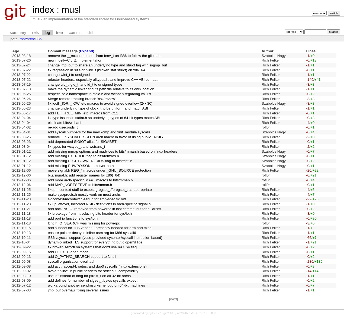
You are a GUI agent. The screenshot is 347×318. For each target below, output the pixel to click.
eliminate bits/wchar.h (65, 123)
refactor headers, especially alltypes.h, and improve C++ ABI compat (103, 80)
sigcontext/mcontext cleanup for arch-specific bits (87, 199)
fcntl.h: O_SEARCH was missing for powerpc (84, 223)
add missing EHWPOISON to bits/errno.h (81, 166)
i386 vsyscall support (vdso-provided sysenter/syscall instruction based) (105, 238)
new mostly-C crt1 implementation (75, 60)
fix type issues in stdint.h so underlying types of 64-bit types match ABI (104, 118)
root (23, 39)
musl (71, 10)
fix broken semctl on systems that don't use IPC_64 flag (92, 247)
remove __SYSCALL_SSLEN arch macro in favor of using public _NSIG (105, 137)
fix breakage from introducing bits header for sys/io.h (90, 213)
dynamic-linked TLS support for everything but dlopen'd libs (95, 242)
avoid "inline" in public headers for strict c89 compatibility (93, 271)
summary (18, 32)
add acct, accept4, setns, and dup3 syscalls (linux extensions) (97, 266)
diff (90, 32)
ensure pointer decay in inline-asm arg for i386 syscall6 (92, 233)
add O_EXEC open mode (68, 252)
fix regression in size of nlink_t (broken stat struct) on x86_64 (96, 70)
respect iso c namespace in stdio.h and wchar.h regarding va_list (99, 94)
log (47, 32)
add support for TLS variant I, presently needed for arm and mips (99, 228)
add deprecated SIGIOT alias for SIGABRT (82, 142)
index (43, 10)
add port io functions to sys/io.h (73, 218)
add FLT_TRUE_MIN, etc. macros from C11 (83, 113)
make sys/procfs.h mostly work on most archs (84, 194)
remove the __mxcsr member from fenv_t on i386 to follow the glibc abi (104, 56)
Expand (86, 51)
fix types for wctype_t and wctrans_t (76, 146)
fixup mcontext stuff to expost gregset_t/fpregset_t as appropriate (100, 190)
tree (59, 32)
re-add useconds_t (63, 127)
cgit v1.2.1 (155, 313)
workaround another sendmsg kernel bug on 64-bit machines (96, 285)
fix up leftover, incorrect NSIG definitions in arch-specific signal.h (99, 204)
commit (75, 32)
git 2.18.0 (169, 313)
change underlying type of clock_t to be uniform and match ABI (98, 108)
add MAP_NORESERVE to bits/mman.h (80, 185)
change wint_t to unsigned (69, 75)
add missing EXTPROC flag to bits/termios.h (83, 156)
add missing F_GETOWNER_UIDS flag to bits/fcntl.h (90, 161)
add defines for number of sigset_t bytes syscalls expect (92, 280)
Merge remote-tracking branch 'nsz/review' (81, 99)
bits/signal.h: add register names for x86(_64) (84, 175)
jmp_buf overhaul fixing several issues (78, 290)
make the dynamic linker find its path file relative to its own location (101, 89)
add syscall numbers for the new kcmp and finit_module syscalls (99, 132)
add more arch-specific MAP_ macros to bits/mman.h (90, 180)
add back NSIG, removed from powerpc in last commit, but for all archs (104, 209)
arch (30, 39)
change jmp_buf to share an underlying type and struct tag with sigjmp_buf (107, 65)
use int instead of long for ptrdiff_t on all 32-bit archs (89, 276)
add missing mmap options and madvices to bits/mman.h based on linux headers (112, 151)
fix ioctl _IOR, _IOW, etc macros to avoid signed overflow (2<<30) (100, 103)
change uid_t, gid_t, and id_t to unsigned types (85, 84)
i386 (38, 39)
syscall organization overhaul (71, 261)
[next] (173, 299)
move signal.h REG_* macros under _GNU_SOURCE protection (99, 170)
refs (35, 32)
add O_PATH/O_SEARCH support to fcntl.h (82, 257)
